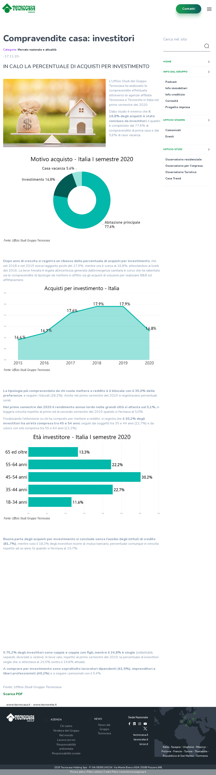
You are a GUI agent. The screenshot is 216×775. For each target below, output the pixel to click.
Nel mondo (66, 735)
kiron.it (144, 744)
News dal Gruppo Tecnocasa (104, 729)
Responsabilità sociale (66, 753)
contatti (188, 9)
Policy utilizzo (94, 772)
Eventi (169, 137)
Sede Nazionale (138, 717)
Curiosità (171, 101)
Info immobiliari (176, 88)
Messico (201, 747)
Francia (177, 751)
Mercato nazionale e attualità (37, 50)
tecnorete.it (141, 739)
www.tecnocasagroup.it (133, 772)
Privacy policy (77, 772)
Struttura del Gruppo (66, 731)
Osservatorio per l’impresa (184, 166)
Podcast (171, 82)
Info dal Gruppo (175, 71)
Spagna (176, 747)
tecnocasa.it (140, 735)
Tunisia (188, 751)
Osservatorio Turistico (180, 172)
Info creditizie (175, 95)
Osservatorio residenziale (183, 159)
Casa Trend (173, 178)
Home (167, 61)
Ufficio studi (172, 149)
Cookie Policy (111, 772)
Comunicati (173, 130)
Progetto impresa (177, 107)
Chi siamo (66, 726)
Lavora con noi (66, 740)
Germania (202, 756)
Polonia (166, 751)
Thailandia (201, 751)
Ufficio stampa (174, 120)
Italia (166, 747)
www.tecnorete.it (45, 705)
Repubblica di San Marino (178, 756)
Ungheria (188, 747)
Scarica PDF (13, 694)
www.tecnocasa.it (18, 705)
